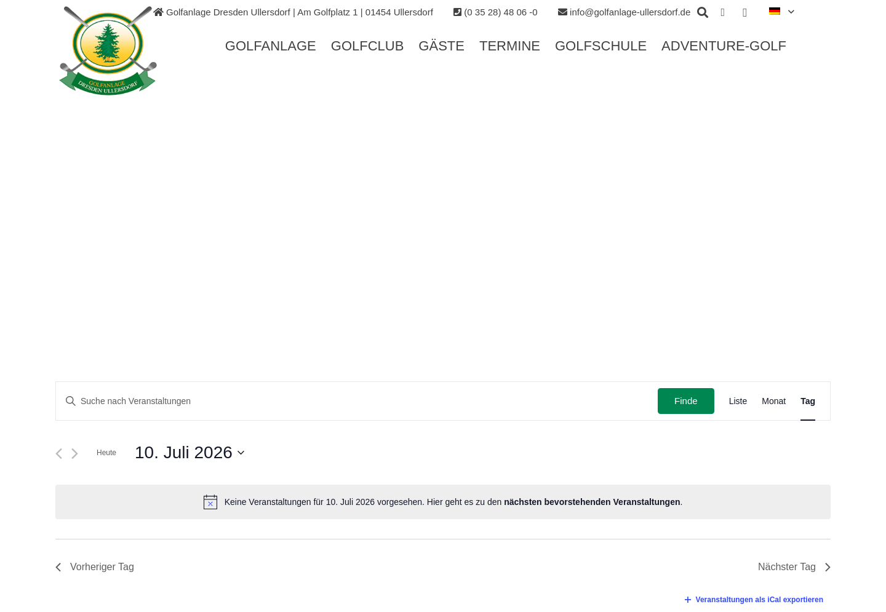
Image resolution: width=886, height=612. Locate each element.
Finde (686, 400)
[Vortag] (58, 453)
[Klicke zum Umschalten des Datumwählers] (189, 452)
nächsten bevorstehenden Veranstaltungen (592, 502)
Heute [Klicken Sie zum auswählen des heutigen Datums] (106, 452)
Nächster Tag (794, 567)
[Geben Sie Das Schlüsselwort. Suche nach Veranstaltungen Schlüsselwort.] (357, 401)
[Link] (108, 51)
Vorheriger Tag (94, 567)
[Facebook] (723, 12)
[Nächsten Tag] (74, 453)
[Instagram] (745, 12)
